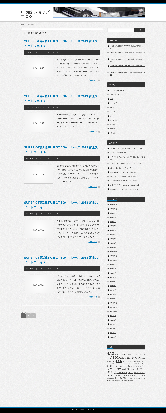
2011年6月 (113, 328)
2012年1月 (113, 298)
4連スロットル (132, 354)
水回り (141, 378)
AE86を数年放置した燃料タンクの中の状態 (123, 180)
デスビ (111, 372)
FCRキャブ (113, 103)
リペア (143, 375)
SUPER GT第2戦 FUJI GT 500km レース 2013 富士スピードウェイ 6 (61, 43)
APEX (112, 361)
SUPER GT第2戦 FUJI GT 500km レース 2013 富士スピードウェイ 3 (61, 205)
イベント (41, 52)
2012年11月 (113, 256)
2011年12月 (113, 303)
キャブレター (114, 368)
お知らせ (112, 107)
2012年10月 (113, 260)
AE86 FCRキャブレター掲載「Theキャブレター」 (125, 189)
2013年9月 (113, 213)
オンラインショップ (135, 366)
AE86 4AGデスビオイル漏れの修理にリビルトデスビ (126, 148)
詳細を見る (93, 80)
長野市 (133, 380)
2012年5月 (113, 281)
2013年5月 (113, 230)
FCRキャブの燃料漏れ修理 (118, 152)
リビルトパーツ (114, 120)
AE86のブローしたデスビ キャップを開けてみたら (126, 163)
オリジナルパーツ (121, 366)
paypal (124, 361)
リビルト (124, 375)
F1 (115, 361)
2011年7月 (113, 324)
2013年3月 (113, 239)
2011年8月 (113, 320)
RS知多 (130, 362)
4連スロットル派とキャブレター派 (120, 168)
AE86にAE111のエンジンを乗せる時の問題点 (124, 172)
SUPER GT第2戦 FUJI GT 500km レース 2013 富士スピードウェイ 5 (61, 98)
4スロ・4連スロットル (117, 90)
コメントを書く (55, 52)
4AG (111, 353)
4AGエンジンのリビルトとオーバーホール (123, 176)
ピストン (130, 373)
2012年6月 (113, 277)
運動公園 (125, 380)
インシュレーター (126, 363)
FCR (119, 361)
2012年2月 (113, 294)
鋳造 (129, 380)
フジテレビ (137, 373)
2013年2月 (113, 243)
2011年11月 (113, 307)
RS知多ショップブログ (87, 409)
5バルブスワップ (115, 94)
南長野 (112, 378)
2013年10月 (113, 209)
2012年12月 (113, 251)
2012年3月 (113, 290)
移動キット (118, 380)
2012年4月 (113, 286)
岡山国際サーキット (127, 378)
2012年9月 (113, 264)
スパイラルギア (137, 369)
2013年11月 (113, 204)
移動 (113, 380)
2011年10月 (113, 311)
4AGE (125, 354)
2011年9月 (113, 316)
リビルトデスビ (134, 375)
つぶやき (112, 111)
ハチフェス (122, 372)
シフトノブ (128, 369)
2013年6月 (113, 226)
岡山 (117, 378)
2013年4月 (113, 234)
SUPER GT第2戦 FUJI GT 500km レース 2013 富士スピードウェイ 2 (61, 260)
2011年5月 (113, 333)
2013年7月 (113, 222)
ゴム (123, 369)
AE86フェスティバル (129, 357)
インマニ (135, 363)
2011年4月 (113, 337)
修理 (108, 378)
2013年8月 (113, 217)
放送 (137, 378)
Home (22, 24)
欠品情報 (112, 133)
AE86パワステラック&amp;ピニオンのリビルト (124, 185)
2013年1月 (113, 247)
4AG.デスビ (118, 354)
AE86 (111, 99)
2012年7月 (113, 273)
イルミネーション (114, 363)
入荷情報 (112, 124)
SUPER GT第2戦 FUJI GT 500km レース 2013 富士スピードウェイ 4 (61, 150)
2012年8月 (113, 268)
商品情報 (112, 128)
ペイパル (117, 375)
